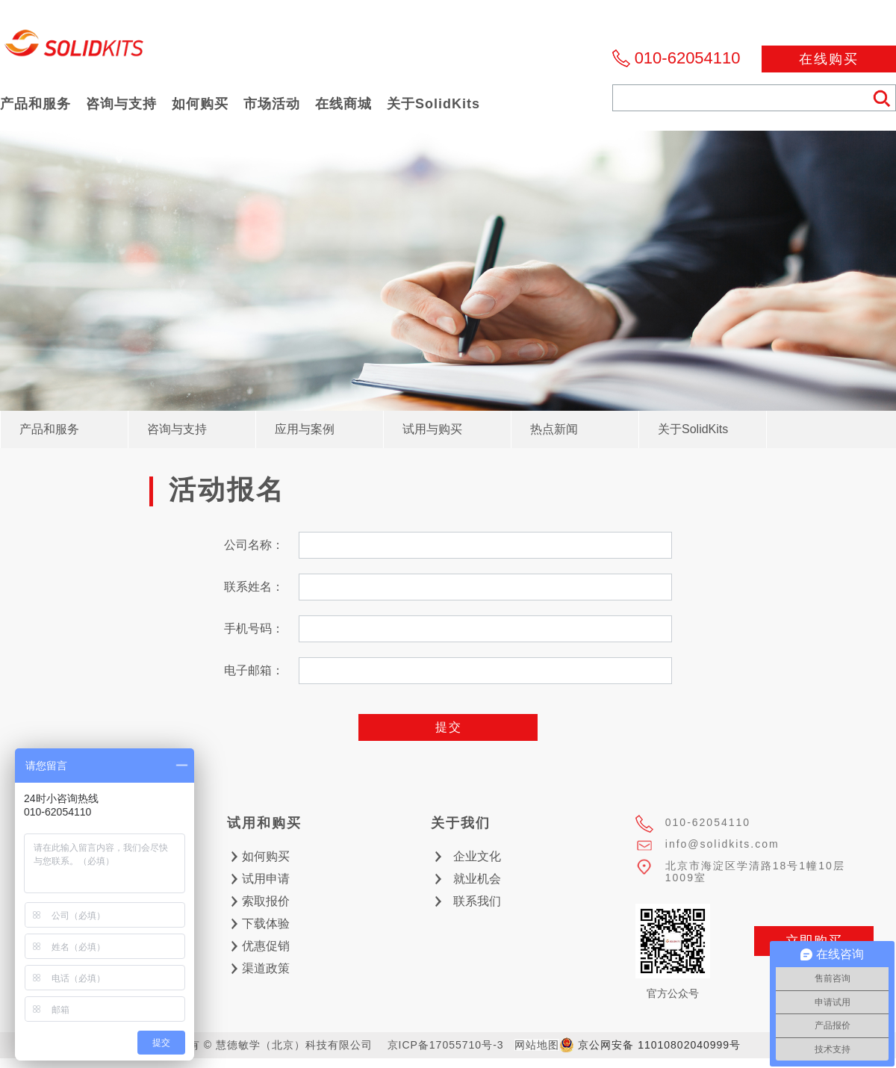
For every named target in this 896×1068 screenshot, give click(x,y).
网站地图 (536, 1045)
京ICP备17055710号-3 (446, 1045)
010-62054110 (688, 58)
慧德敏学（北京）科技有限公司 (74, 47)
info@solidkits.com (722, 844)
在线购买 (829, 59)
